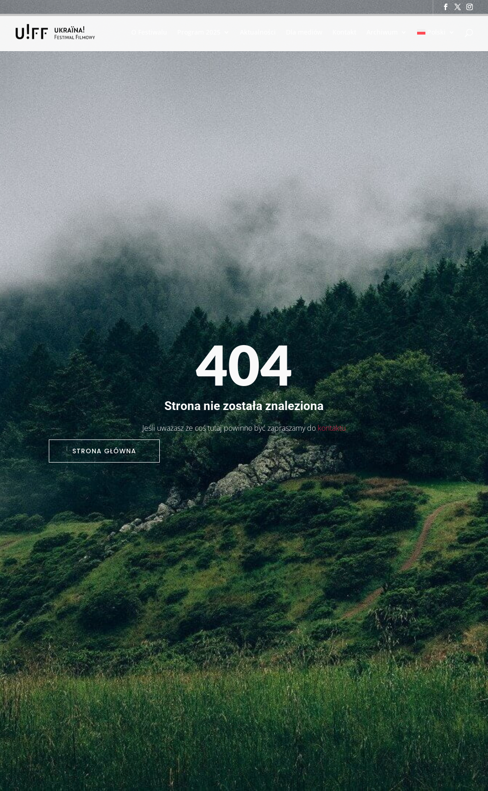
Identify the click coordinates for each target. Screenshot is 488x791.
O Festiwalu (149, 32)
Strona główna (104, 451)
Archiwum (382, 32)
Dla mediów (304, 32)
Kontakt (344, 32)
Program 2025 (199, 32)
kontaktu (332, 428)
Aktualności (258, 32)
